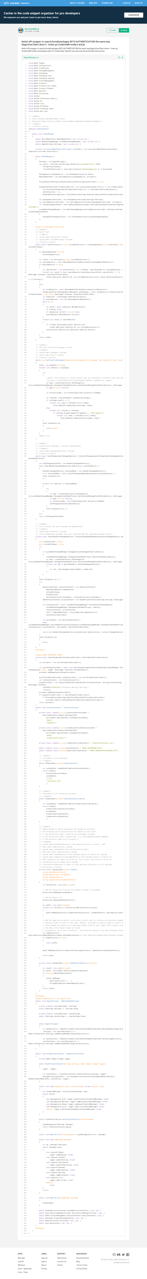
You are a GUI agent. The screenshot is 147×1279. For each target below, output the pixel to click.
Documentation (82, 1258)
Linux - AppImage (25, 1268)
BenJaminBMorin (32, 29)
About (43, 1265)
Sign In (126, 3)
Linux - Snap (23, 1272)
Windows (21, 1265)
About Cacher (77, 3)
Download (107, 3)
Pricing (44, 1268)
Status (60, 1265)
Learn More (133, 15)
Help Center (62, 1258)
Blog (78, 1261)
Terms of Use (81, 1265)
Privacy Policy (81, 1268)
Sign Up (139, 3)
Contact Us (61, 1261)
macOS (21, 1261)
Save (124, 30)
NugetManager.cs (31, 57)
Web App (93, 3)
